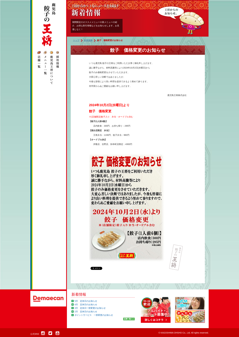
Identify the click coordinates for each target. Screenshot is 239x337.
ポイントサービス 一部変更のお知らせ (94, 315)
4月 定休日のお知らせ (86, 304)
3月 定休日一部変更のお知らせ (90, 308)
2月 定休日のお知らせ (86, 311)
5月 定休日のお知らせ (86, 301)
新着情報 (78, 294)
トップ (76, 40)
